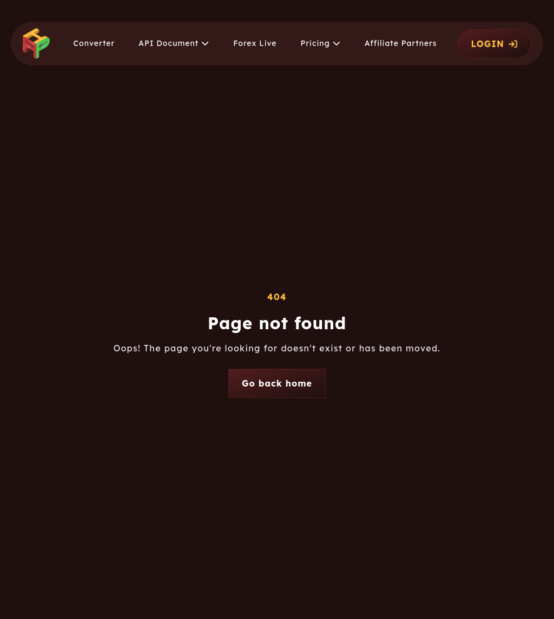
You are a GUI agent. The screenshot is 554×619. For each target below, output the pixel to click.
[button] (174, 43)
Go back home (277, 383)
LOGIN (494, 43)
